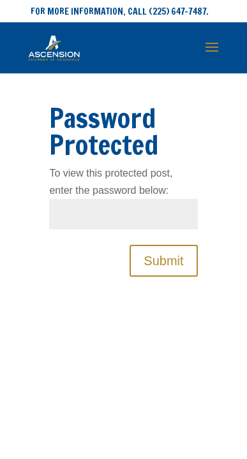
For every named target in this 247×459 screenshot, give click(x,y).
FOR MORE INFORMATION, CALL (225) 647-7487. (120, 11)
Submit (163, 261)
